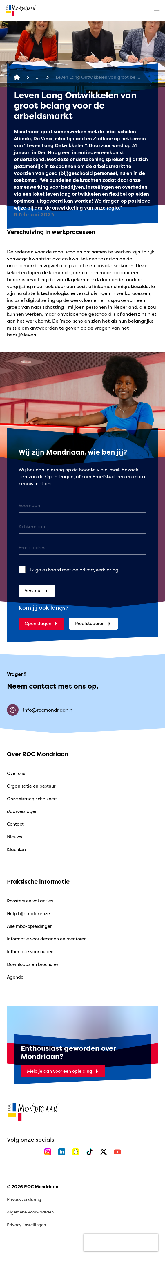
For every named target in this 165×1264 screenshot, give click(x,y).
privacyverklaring (98, 569)
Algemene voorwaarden (30, 1212)
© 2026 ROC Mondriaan (32, 1186)
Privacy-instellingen (26, 1224)
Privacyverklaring (24, 1199)
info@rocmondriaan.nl (40, 710)
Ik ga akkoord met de (74, 569)
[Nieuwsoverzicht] (37, 77)
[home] (21, 10)
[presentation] (121, 1242)
